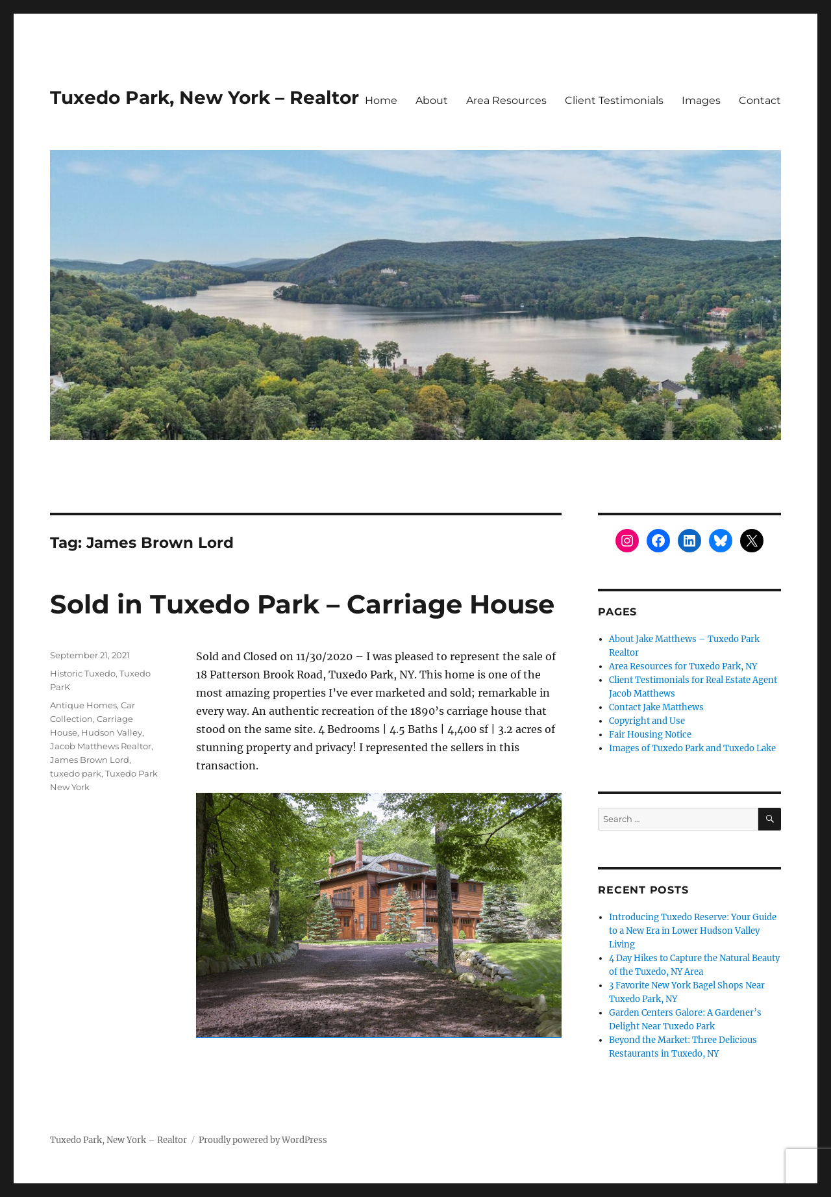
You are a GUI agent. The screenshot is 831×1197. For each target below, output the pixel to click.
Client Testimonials (614, 100)
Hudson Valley (111, 732)
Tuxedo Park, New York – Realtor (204, 97)
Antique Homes (83, 705)
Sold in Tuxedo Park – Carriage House (302, 604)
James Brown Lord (89, 759)
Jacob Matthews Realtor (100, 746)
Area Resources (506, 100)
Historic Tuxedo (83, 673)
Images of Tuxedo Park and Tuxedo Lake (692, 748)
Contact (760, 100)
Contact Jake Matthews (656, 707)
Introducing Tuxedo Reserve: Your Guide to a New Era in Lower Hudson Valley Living (692, 931)
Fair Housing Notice (650, 734)
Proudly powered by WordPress (263, 1140)
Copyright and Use (647, 721)
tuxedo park (75, 773)
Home (381, 100)
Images (701, 100)
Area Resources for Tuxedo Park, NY (683, 666)
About (432, 100)
